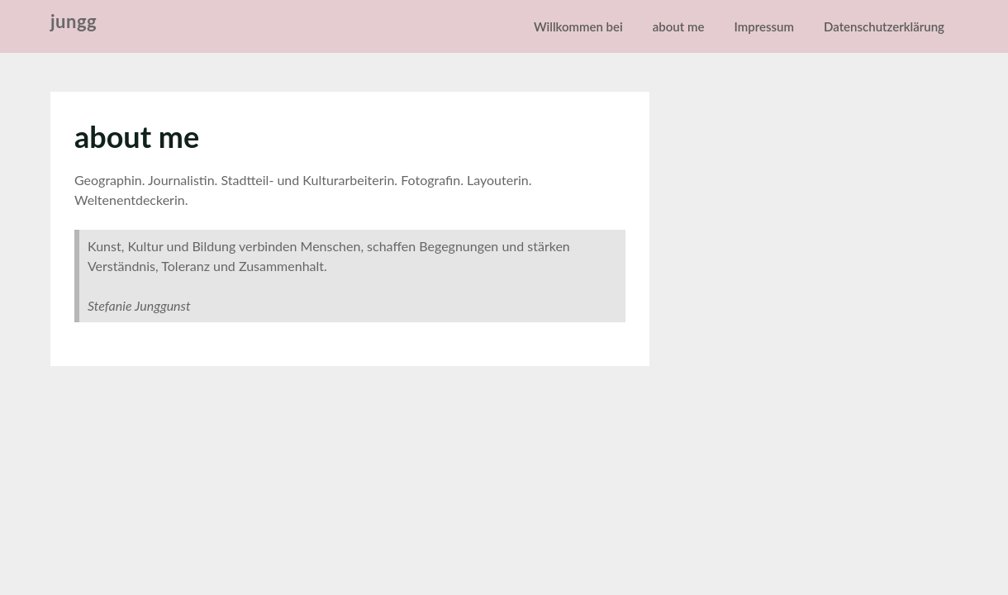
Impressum (764, 26)
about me (679, 26)
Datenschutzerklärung (884, 26)
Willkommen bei (578, 26)
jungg (73, 21)
